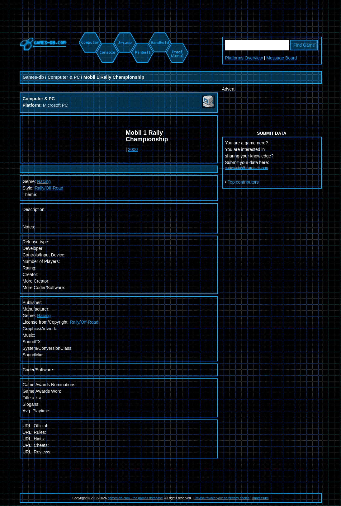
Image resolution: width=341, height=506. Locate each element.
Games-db (33, 77)
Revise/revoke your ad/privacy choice (222, 498)
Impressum (260, 498)
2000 (133, 149)
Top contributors (243, 182)
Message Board (281, 57)
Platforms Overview (244, 57)
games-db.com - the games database (135, 498)
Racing (44, 315)
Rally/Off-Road (49, 187)
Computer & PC (64, 77)
